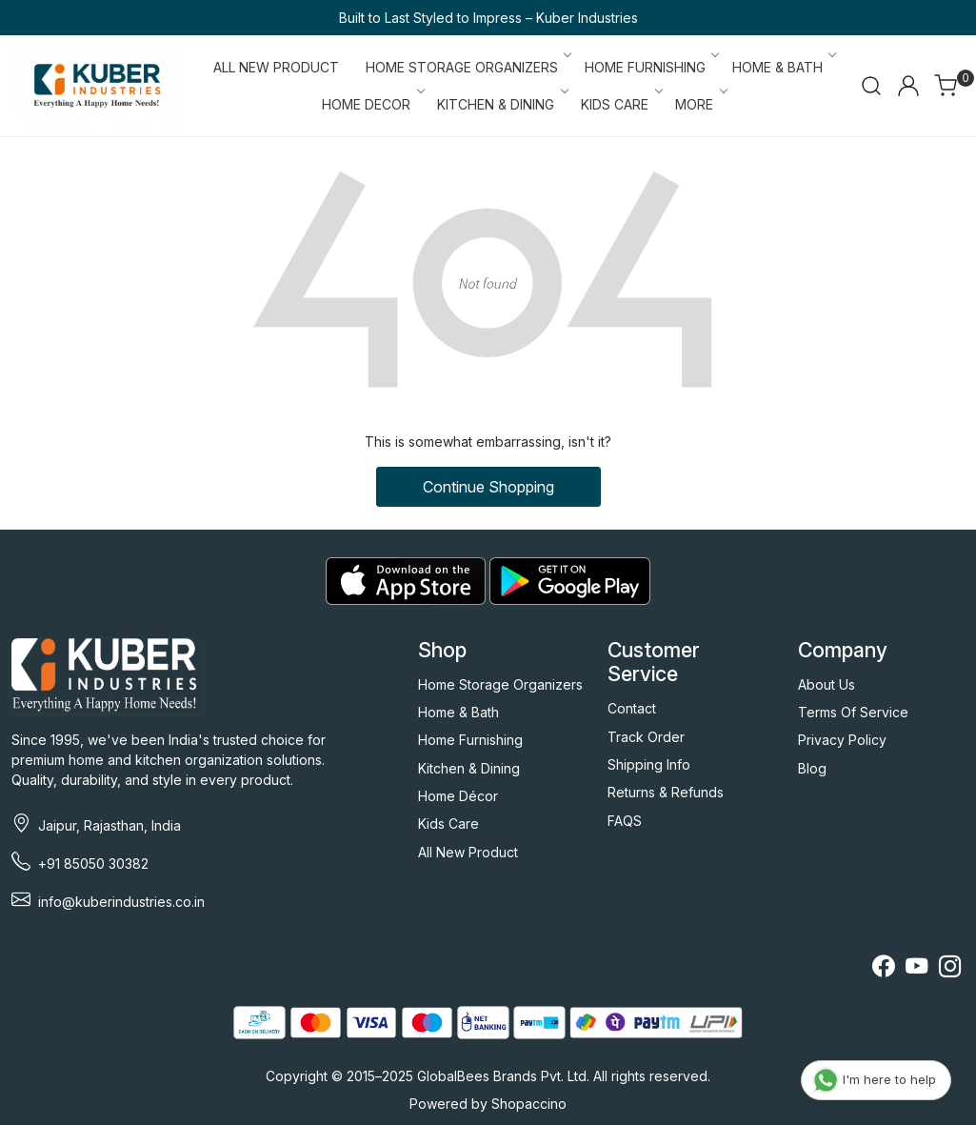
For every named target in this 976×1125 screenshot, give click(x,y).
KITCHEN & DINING (501, 104)
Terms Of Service (853, 712)
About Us (826, 684)
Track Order (646, 737)
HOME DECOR (372, 104)
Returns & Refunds (666, 792)
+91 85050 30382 (93, 863)
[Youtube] (916, 969)
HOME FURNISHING (651, 67)
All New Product (468, 852)
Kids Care (448, 823)
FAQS (625, 821)
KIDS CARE (620, 104)
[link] (871, 85)
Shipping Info (649, 764)
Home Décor (458, 796)
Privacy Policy (842, 740)
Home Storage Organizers (500, 684)
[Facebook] (883, 969)
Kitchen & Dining (469, 768)
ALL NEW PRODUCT (276, 67)
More (700, 104)
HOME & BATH (783, 67)
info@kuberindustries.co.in (121, 902)
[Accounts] (908, 85)
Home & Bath (458, 712)
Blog (812, 768)
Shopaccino (529, 1103)
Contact (632, 708)
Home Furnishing (470, 740)
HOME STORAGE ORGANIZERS (467, 67)
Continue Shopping (488, 486)
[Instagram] (950, 969)
